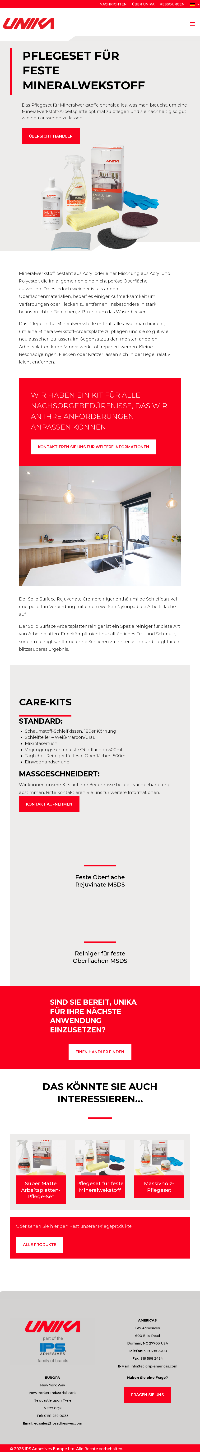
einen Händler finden (100, 1052)
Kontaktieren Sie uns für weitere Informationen (93, 447)
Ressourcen (172, 4)
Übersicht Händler (51, 136)
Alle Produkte (39, 1245)
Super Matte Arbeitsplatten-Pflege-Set (40, 1190)
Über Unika (143, 4)
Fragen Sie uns (147, 1395)
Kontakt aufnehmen (49, 804)
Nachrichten (113, 4)
